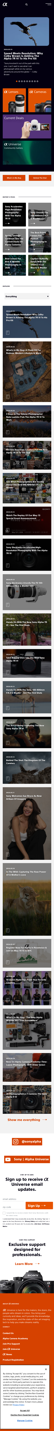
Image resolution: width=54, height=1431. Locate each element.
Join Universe (11, 1349)
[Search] (26, 4)
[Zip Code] (13, 1207)
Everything (11, 296)
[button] (48, 4)
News (7, 1354)
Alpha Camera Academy (15, 1338)
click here (37, 1224)
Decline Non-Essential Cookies (25, 1415)
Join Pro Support (11, 1343)
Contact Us (8, 1333)
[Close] (46, 1369)
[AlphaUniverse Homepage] (5, 5)
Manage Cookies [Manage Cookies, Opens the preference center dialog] (25, 1420)
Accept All (25, 1410)
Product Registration (13, 1359)
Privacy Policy (30, 1221)
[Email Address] (13, 1199)
